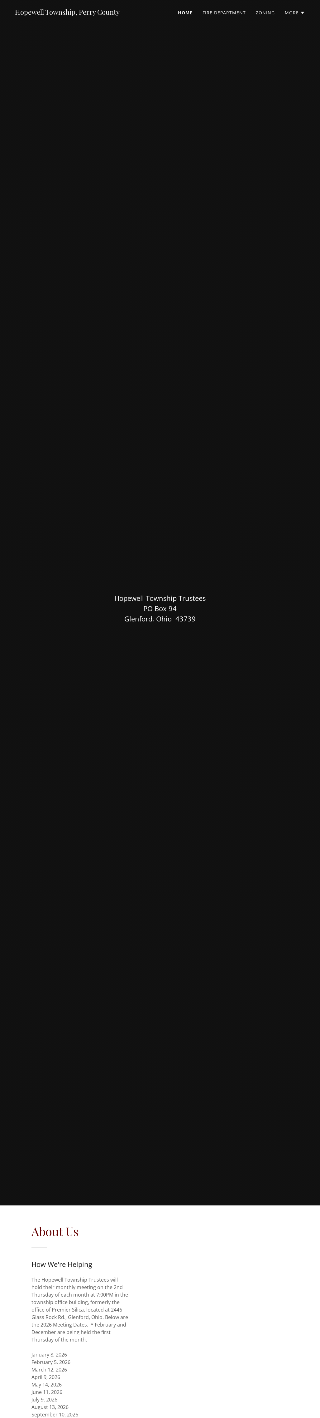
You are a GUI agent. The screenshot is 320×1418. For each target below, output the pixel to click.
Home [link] (185, 13)
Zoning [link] (265, 13)
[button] (295, 13)
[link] (67, 12)
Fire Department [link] (224, 13)
